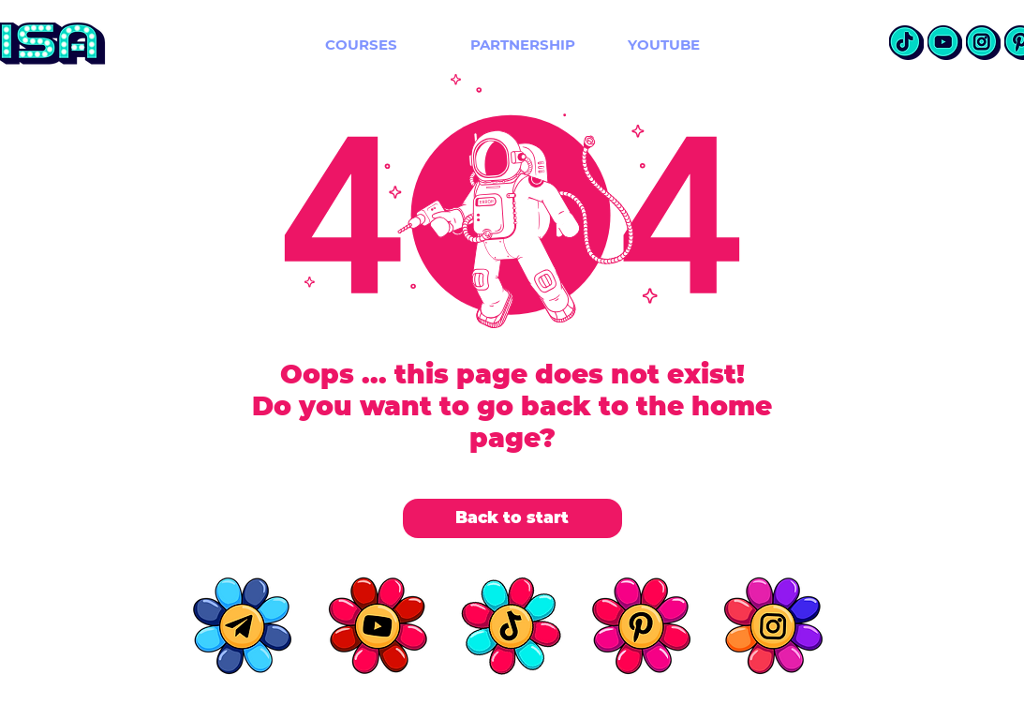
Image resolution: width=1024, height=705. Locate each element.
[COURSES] (361, 44)
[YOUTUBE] (664, 44)
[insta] (983, 42)
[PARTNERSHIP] (522, 44)
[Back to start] (512, 518)
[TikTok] (906, 42)
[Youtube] (945, 42)
